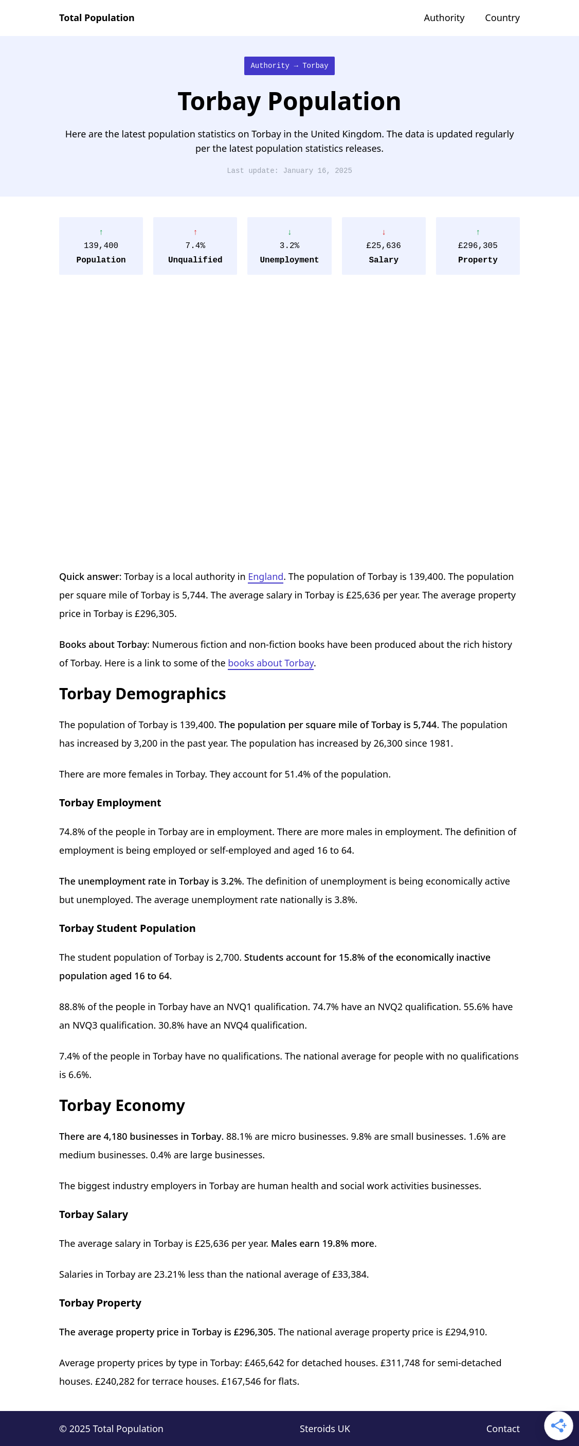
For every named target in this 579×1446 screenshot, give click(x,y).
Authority (444, 17)
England (265, 576)
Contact (503, 1428)
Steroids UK (325, 1428)
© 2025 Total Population (111, 1428)
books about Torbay (271, 663)
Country (502, 17)
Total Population (97, 17)
